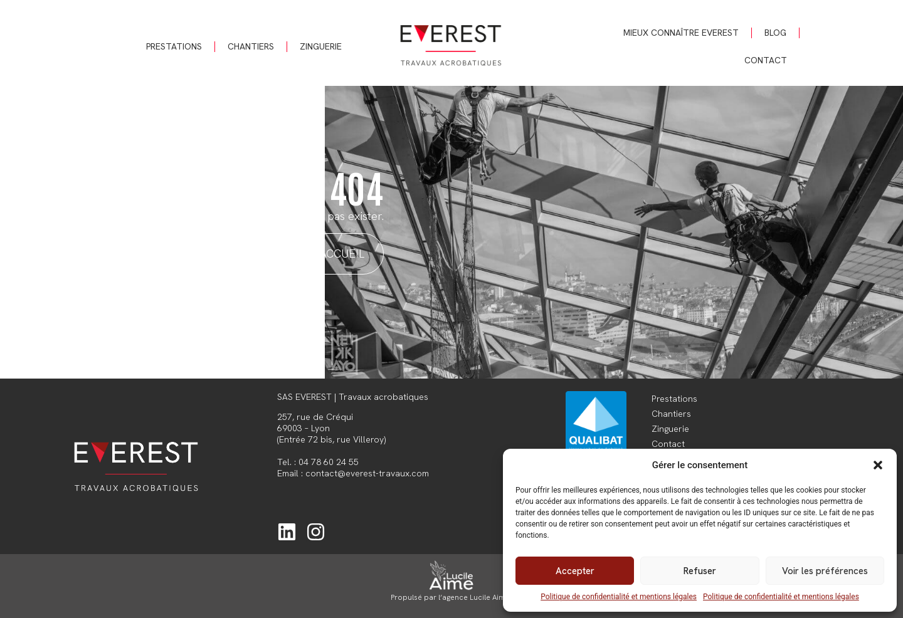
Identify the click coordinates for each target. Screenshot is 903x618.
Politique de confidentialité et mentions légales (619, 596)
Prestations (174, 46)
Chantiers (251, 46)
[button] (878, 465)
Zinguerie (321, 46)
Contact (765, 60)
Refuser (700, 571)
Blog (775, 32)
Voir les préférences (825, 571)
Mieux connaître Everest (681, 32)
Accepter (575, 571)
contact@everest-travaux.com (367, 473)
